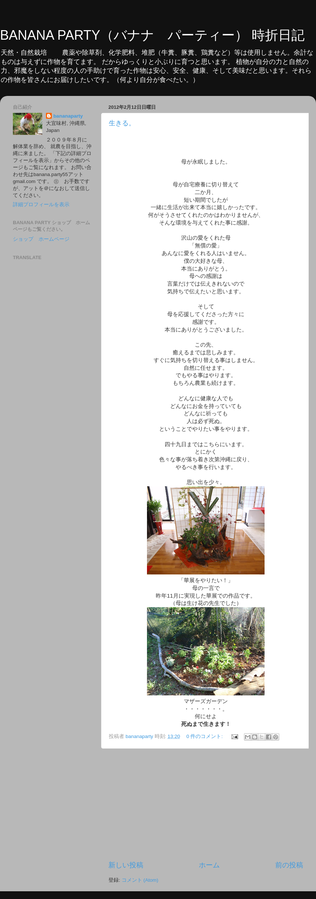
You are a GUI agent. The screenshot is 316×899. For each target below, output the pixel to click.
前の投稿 (289, 865)
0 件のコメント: (205, 736)
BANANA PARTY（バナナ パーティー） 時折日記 (152, 35)
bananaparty (68, 116)
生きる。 (122, 123)
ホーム (209, 865)
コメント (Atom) (140, 880)
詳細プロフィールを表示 (41, 204)
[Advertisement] (206, 804)
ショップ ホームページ (41, 239)
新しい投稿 (125, 865)
